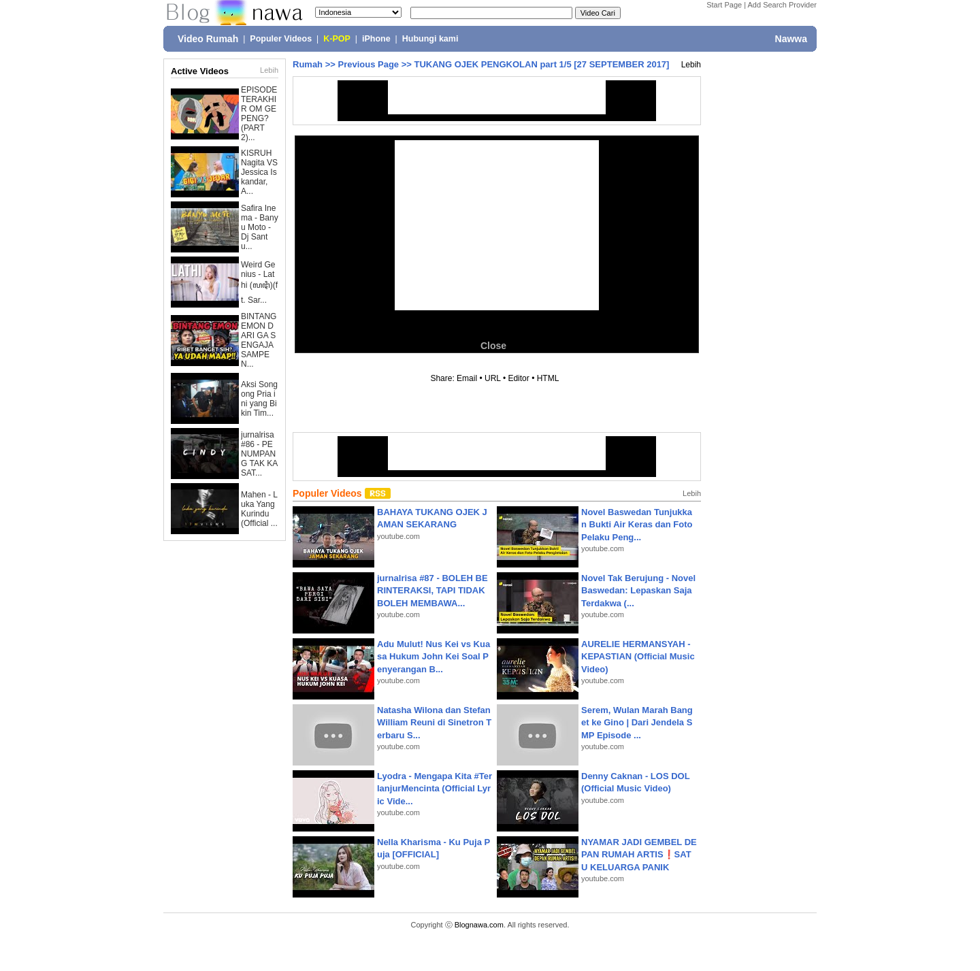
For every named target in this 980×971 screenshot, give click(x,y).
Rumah (308, 64)
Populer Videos (281, 39)
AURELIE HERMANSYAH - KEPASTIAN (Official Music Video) (638, 656)
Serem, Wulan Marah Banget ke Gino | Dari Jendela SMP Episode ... (637, 722)
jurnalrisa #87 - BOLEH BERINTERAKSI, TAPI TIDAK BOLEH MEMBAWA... (432, 590)
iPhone (376, 39)
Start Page (724, 5)
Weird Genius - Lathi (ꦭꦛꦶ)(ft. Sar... (259, 282)
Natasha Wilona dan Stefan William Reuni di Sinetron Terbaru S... (434, 722)
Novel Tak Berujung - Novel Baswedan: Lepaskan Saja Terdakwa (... (638, 590)
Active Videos (200, 71)
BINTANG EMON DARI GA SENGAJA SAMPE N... (258, 340)
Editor (518, 378)
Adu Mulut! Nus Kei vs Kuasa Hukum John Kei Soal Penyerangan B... (433, 656)
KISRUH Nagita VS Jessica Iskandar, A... (259, 172)
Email (467, 378)
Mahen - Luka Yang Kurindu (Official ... (259, 509)
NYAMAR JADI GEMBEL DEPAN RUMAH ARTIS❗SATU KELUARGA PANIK (639, 854)
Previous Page (368, 64)
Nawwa (791, 38)
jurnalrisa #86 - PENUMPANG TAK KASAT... (259, 454)
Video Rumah (208, 38)
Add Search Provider (782, 5)
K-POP (336, 39)
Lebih (269, 70)
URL (493, 378)
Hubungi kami (430, 39)
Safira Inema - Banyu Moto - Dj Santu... (259, 227)
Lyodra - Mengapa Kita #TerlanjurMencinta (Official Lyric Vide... (434, 788)
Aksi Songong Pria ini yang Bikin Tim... (259, 399)
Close (493, 345)
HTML (548, 378)
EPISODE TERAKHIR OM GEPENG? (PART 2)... (259, 113)
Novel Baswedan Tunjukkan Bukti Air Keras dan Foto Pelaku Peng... (636, 524)
